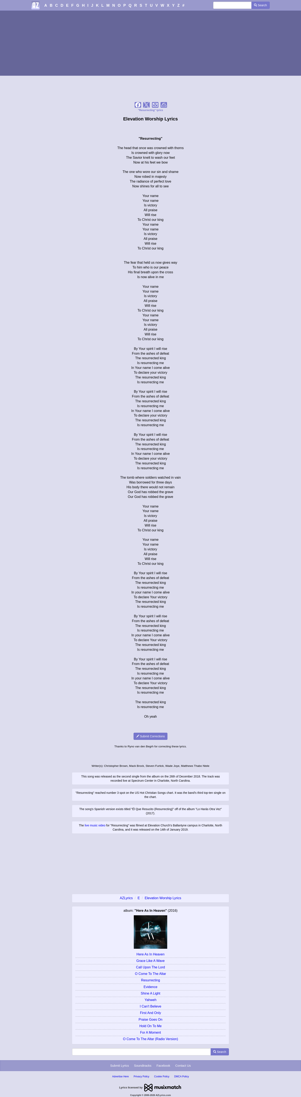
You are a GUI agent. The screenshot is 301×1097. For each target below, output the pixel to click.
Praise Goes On (150, 1019)
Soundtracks (142, 1065)
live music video (95, 825)
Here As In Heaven (150, 954)
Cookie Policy (161, 1076)
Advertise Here (120, 1076)
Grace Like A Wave (150, 961)
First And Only (150, 1013)
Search (260, 5)
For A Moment (150, 1032)
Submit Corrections (150, 736)
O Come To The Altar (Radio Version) (150, 1039)
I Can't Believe (150, 1006)
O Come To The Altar (150, 974)
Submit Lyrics (119, 1065)
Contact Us (183, 1065)
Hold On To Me (150, 1026)
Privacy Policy (141, 1076)
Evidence (150, 987)
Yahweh (151, 1000)
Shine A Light (150, 993)
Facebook (163, 1065)
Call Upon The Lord (150, 967)
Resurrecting (150, 980)
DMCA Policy (181, 1076)
